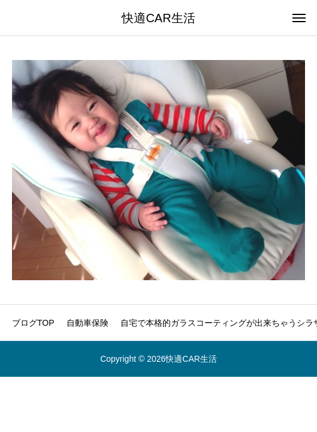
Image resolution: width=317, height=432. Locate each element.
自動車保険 (87, 323)
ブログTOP (33, 323)
